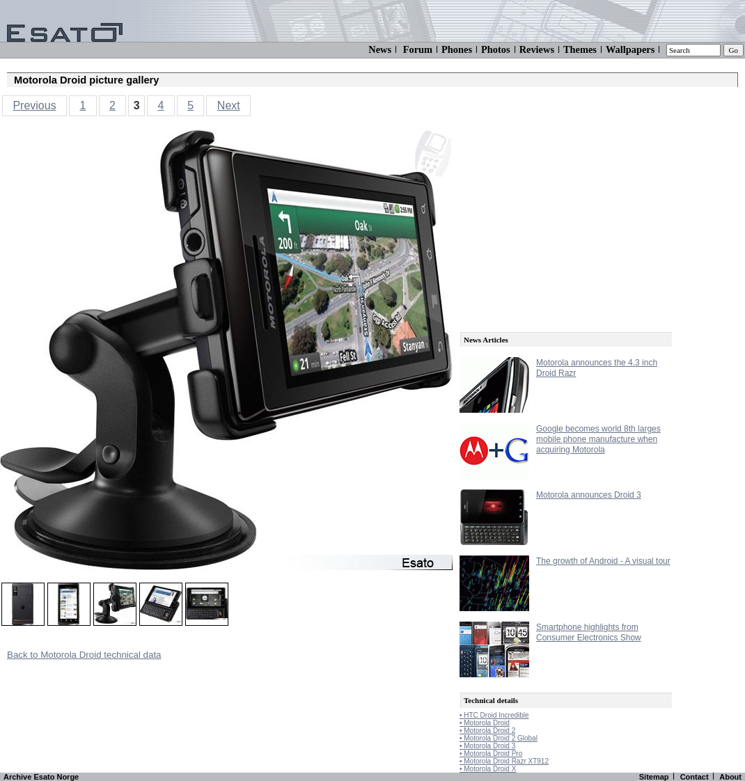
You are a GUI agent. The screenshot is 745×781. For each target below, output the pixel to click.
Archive (17, 777)
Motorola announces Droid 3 (588, 495)
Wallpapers (630, 49)
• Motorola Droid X (488, 769)
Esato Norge (56, 777)
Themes (580, 49)
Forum (417, 49)
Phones (456, 49)
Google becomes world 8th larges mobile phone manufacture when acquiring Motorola (598, 439)
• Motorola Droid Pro (491, 753)
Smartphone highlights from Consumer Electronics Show (588, 632)
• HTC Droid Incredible (494, 715)
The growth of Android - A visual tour (603, 561)
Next (228, 105)
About (730, 777)
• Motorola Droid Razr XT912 (504, 761)
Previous (34, 105)
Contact (694, 777)
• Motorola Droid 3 (487, 746)
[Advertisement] (564, 217)
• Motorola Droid (485, 723)
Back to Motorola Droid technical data (84, 654)
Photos (495, 49)
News (379, 49)
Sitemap (654, 777)
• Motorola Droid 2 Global (499, 738)
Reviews (536, 49)
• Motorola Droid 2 (487, 730)
